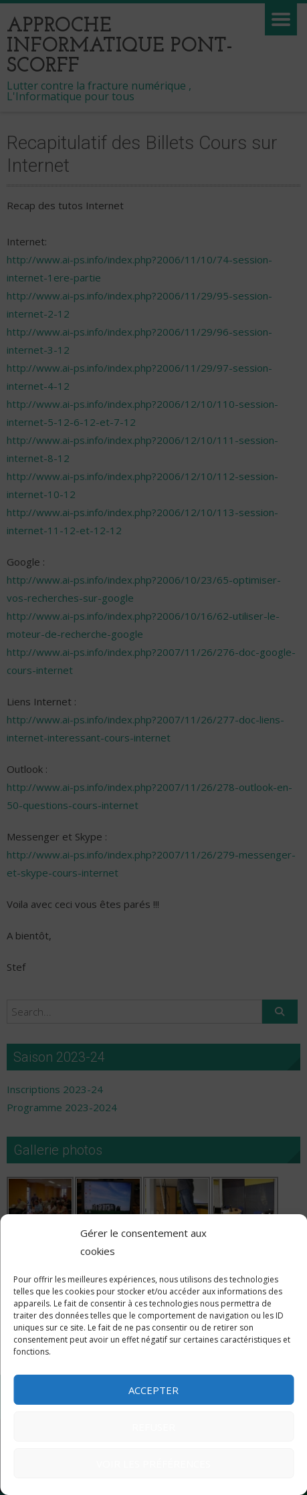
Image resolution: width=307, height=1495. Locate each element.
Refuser (153, 1426)
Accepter (153, 1390)
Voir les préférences (153, 1463)
